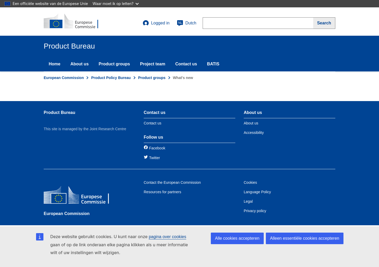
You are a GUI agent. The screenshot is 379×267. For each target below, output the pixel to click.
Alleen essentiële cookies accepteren (304, 238)
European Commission (64, 78)
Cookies (250, 182)
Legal (248, 201)
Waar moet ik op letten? (116, 3)
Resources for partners (162, 192)
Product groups (114, 64)
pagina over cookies (167, 236)
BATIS (213, 64)
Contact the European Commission (172, 182)
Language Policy (257, 192)
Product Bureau (59, 112)
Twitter (154, 158)
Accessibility (254, 132)
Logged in (156, 23)
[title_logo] (75, 21)
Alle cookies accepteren (237, 238)
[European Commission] (82, 196)
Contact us (186, 64)
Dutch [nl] (186, 23)
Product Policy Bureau (111, 78)
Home (54, 64)
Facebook (157, 148)
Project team (152, 64)
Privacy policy (255, 211)
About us (79, 64)
